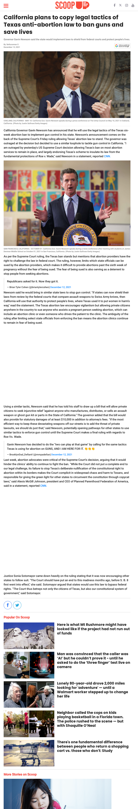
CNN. (107, 156)
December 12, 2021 (60, 287)
